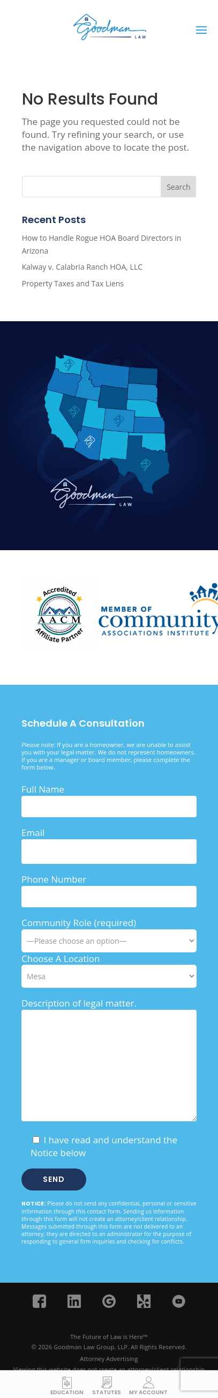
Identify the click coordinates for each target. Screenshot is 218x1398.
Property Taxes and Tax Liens (73, 283)
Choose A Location (60, 958)
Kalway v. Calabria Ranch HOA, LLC (82, 267)
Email (32, 832)
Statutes (106, 1391)
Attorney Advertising (109, 1359)
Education (67, 1391)
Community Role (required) (109, 931)
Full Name (42, 789)
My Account (148, 1391)
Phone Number (53, 879)
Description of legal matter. (79, 1003)
